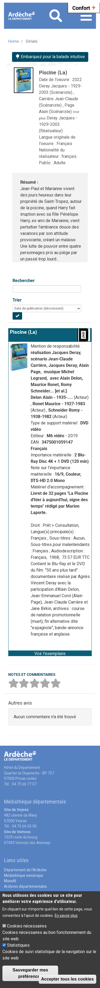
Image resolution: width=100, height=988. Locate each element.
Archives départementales (25, 886)
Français (64, 143)
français (69, 156)
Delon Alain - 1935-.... (52, 397)
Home (13, 41)
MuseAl (10, 881)
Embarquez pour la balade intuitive (50, 56)
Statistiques (18, 945)
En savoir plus (66, 915)
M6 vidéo (56, 435)
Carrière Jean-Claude (58, 98)
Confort (83, 7)
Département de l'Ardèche (25, 870)
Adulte (60, 162)
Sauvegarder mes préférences (30, 973)
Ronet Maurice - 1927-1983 (59, 403)
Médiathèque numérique (23, 875)
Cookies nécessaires (27, 926)
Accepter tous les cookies (67, 979)
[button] (50, 653)
